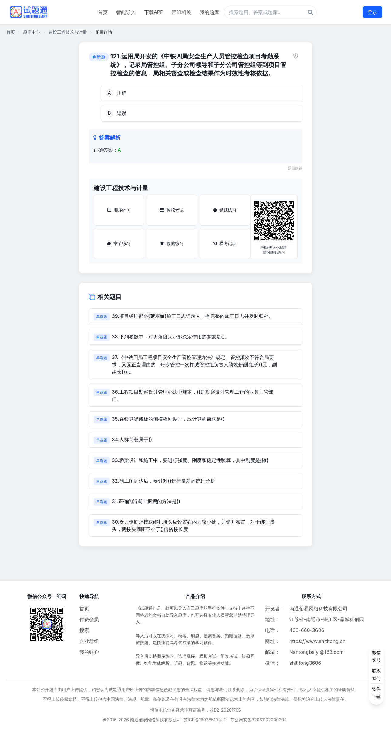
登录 (372, 12)
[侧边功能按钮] (376, 674)
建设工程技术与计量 (68, 32)
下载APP (153, 12)
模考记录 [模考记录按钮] (224, 243)
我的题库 (209, 12)
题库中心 (31, 32)
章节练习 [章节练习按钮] (118, 243)
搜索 (84, 630)
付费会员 (89, 619)
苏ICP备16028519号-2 (205, 719)
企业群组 (89, 641)
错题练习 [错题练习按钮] (224, 210)
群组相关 (181, 12)
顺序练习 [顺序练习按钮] (119, 210)
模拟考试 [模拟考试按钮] (172, 210)
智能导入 (126, 12)
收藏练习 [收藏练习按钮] (172, 243)
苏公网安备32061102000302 (258, 719)
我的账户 (89, 652)
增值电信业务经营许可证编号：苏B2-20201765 (195, 710)
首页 (103, 12)
